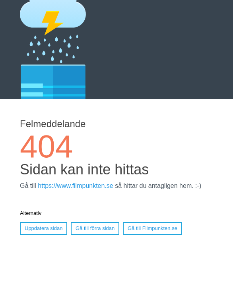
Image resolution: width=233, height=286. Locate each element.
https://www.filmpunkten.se (75, 185)
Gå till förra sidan (95, 228)
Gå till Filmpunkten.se (152, 228)
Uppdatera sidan (43, 228)
